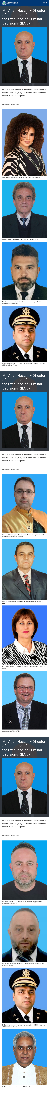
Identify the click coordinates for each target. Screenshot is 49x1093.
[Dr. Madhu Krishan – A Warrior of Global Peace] (24, 1057)
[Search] (46, 3)
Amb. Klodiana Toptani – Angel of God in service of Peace (21, 177)
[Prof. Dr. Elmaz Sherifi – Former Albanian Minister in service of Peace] (24, 569)
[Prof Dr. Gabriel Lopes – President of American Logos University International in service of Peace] (24, 503)
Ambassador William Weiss (11, 731)
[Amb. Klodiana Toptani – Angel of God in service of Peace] (24, 142)
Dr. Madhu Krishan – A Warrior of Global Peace (17, 1087)
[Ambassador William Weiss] (24, 700)
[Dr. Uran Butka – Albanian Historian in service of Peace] (24, 209)
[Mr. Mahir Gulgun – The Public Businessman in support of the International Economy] (24, 870)
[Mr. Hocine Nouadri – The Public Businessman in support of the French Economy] (24, 934)
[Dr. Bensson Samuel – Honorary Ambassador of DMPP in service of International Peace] (24, 334)
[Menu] (44, 3)
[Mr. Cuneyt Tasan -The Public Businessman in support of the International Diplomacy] (24, 271)
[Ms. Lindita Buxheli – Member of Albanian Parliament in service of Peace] (24, 635)
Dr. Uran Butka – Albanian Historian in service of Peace (20, 240)
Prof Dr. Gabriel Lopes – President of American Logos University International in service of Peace (23, 536)
